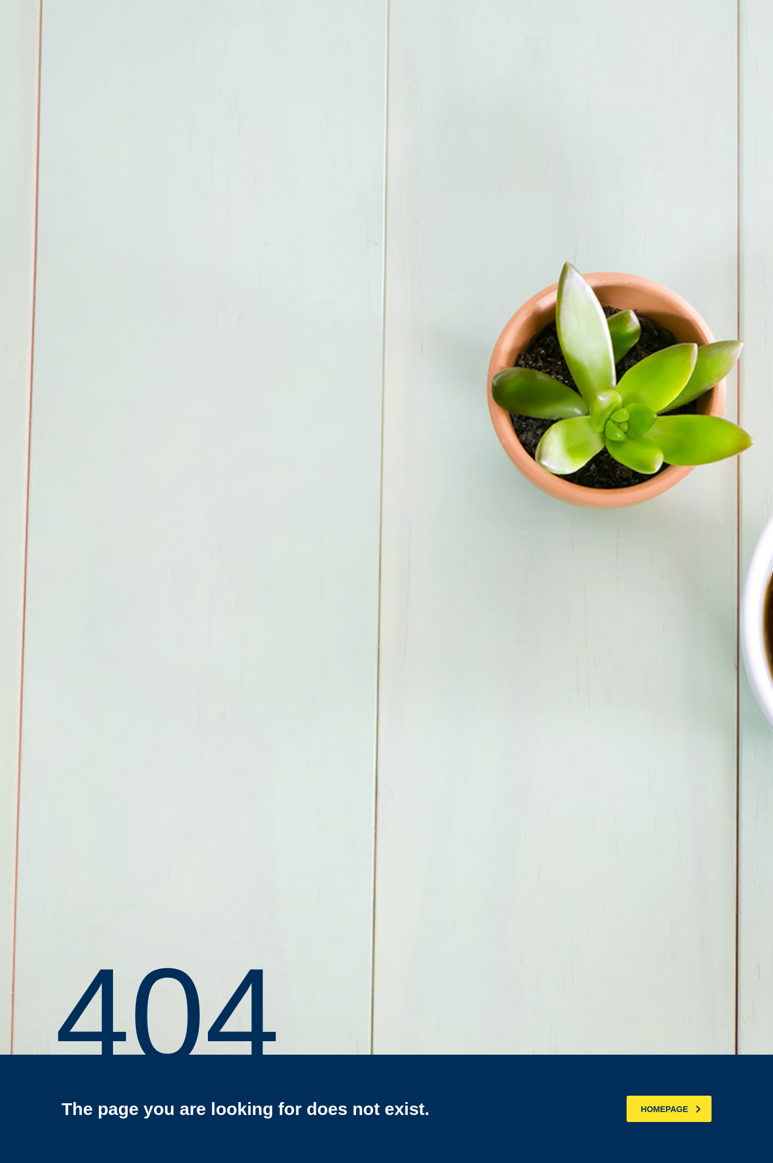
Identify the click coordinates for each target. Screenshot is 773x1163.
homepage (671, 1109)
